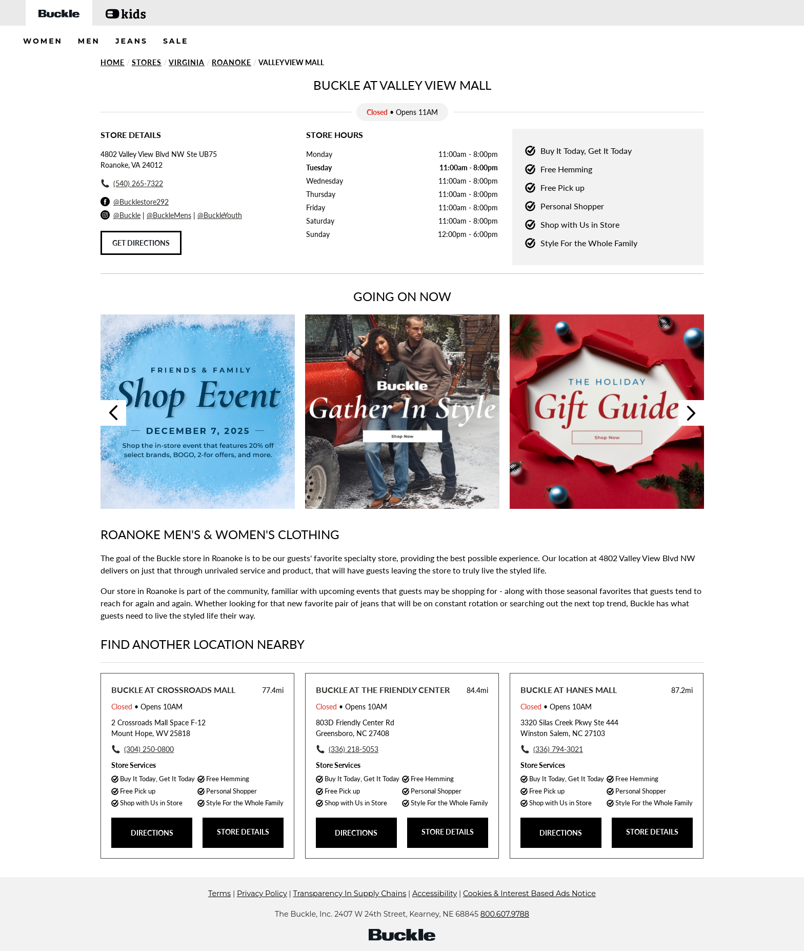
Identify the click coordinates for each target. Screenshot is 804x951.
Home (112, 62)
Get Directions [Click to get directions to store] (141, 243)
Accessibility (434, 893)
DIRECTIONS (152, 832)
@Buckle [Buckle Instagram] (126, 215)
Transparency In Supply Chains (350, 893)
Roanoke (231, 62)
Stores (147, 62)
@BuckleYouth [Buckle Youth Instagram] (219, 215)
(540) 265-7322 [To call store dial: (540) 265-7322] (138, 183)
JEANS (131, 41)
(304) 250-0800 (149, 749)
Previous (113, 413)
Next (691, 413)
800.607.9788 (504, 914)
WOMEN (43, 41)
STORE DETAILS (243, 831)
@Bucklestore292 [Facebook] (141, 201)
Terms (219, 893)
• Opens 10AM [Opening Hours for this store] (147, 706)
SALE (176, 41)
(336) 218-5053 (353, 749)
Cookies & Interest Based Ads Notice (529, 893)
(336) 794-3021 (558, 749)
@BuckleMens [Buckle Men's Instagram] (169, 215)
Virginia (187, 62)
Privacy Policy (262, 893)
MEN (89, 41)
